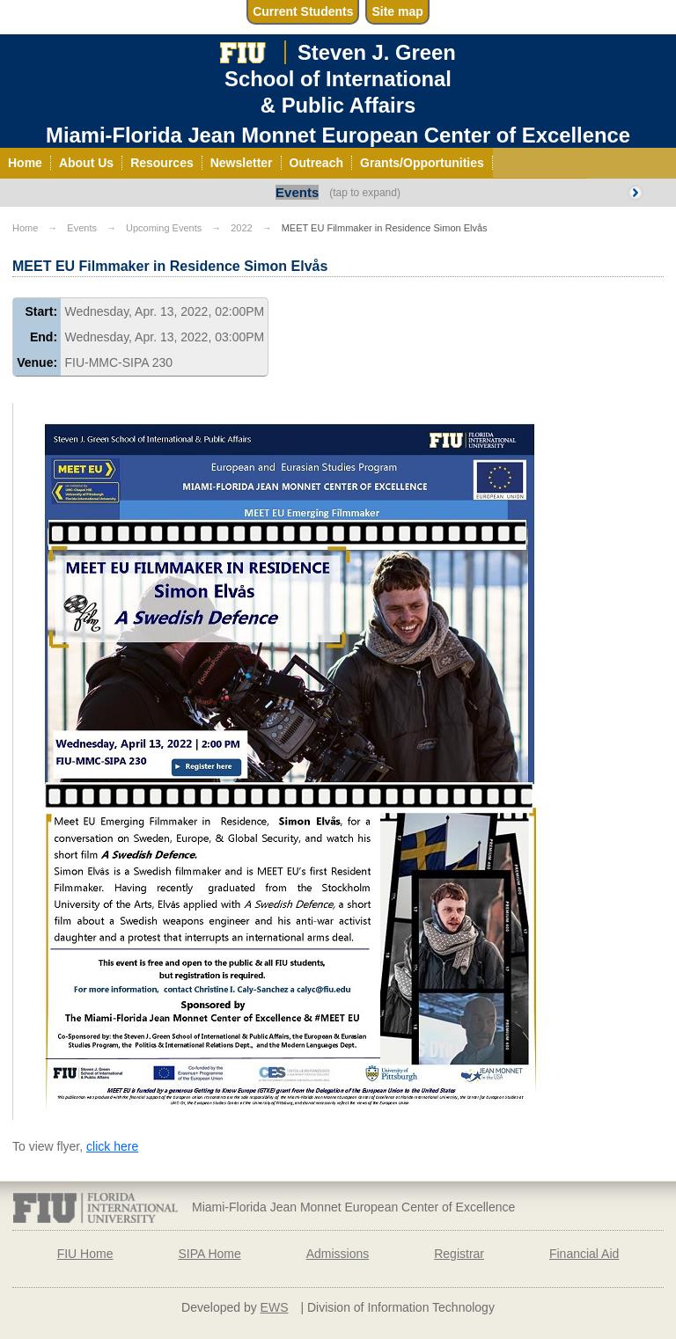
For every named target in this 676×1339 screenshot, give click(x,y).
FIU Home (85, 1254)
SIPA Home (209, 1254)
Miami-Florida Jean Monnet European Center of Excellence (338, 135)
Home (25, 228)
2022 (241, 228)
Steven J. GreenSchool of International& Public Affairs (340, 78)
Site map (396, 11)
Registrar (459, 1254)
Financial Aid (584, 1254)
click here (112, 1146)
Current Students (303, 11)
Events (297, 192)
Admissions (338, 1254)
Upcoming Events (164, 228)
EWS (275, 1307)
